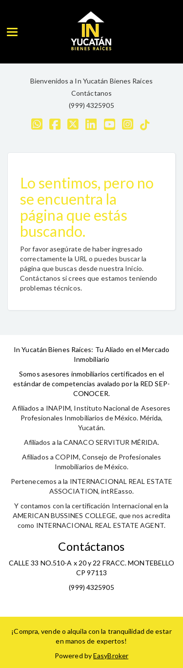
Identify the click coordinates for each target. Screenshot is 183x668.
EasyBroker (110, 655)
